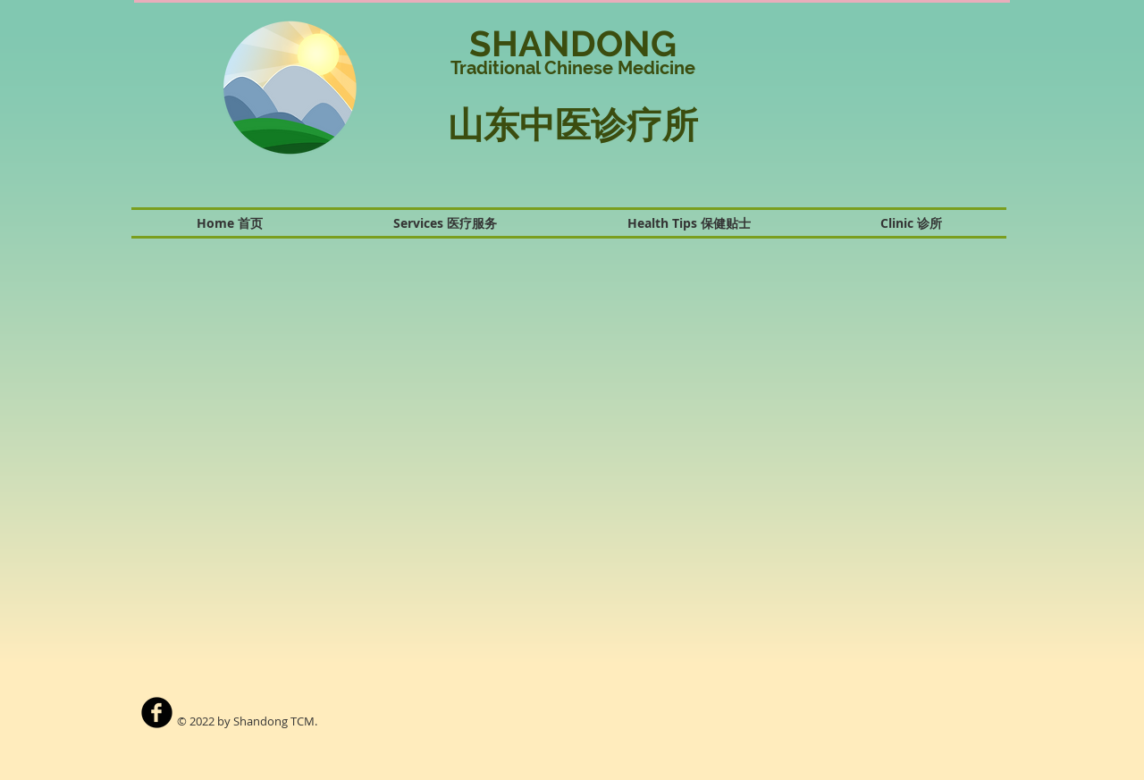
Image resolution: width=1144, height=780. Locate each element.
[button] (870, 93)
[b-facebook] (156, 712)
